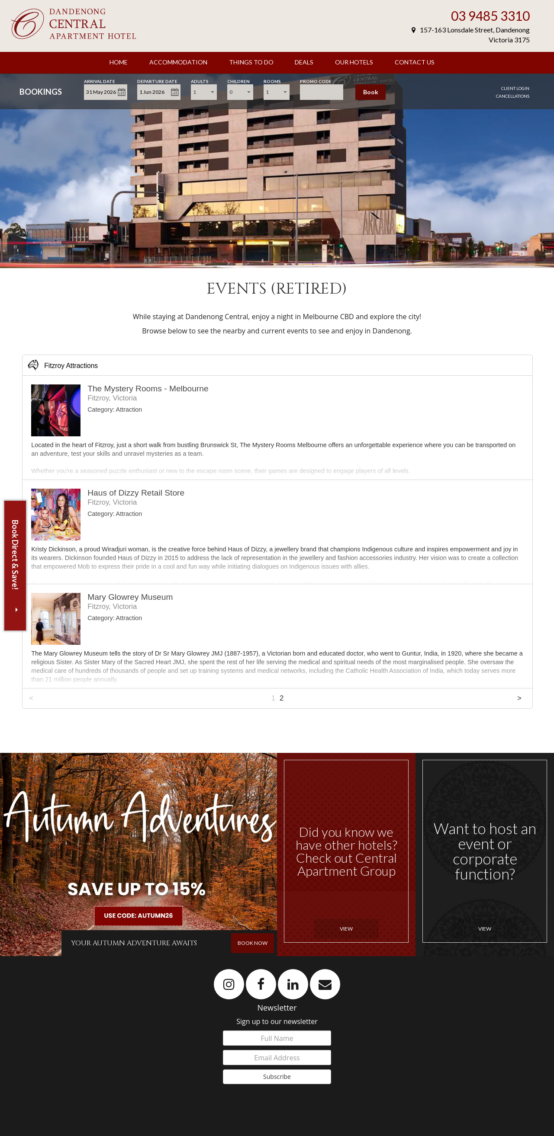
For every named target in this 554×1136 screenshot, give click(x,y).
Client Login (515, 88)
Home (119, 62)
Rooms (272, 81)
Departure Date (157, 81)
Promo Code (316, 81)
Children (238, 81)
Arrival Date (99, 81)
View (346, 928)
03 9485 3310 (490, 15)
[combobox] (204, 92)
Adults (200, 81)
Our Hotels (354, 62)
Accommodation (178, 62)
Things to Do (251, 62)
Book (370, 92)
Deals (304, 62)
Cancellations (512, 96)
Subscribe (277, 1076)
